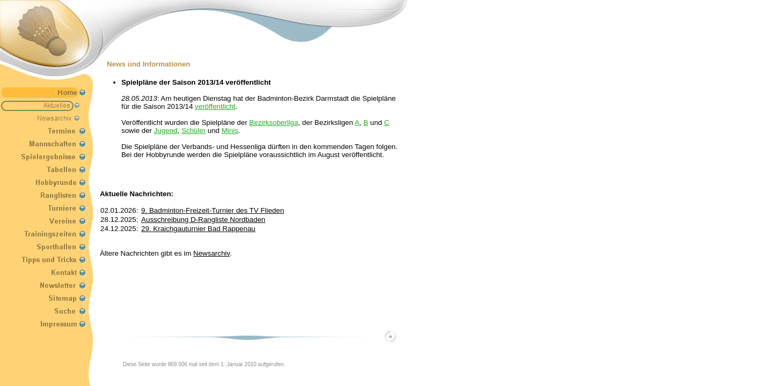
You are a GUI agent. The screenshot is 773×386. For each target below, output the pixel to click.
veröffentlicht (215, 106)
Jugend (166, 131)
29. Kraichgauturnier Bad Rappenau (198, 229)
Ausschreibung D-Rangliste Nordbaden (203, 220)
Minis (230, 131)
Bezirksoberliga (273, 122)
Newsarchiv (211, 253)
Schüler (193, 131)
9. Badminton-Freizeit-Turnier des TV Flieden (212, 210)
